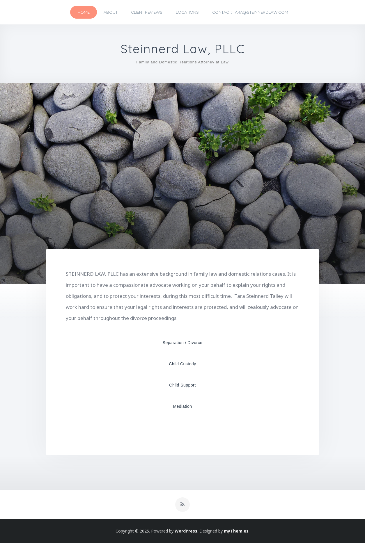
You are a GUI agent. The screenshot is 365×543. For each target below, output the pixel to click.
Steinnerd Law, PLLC (183, 49)
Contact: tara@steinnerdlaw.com (250, 12)
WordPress (186, 531)
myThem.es (236, 531)
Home (83, 12)
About (111, 12)
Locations (187, 12)
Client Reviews (146, 12)
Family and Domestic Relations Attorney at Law (182, 62)
